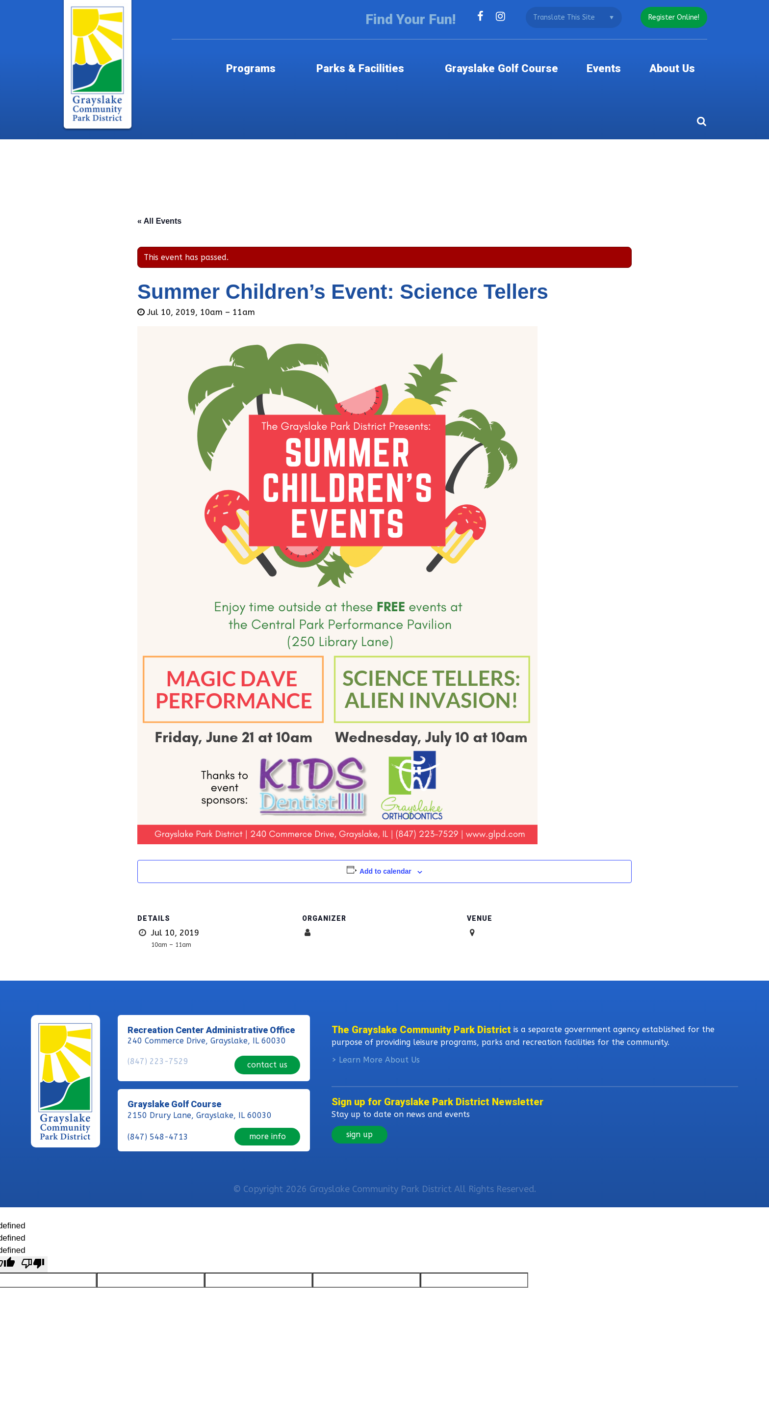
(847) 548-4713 (158, 1121)
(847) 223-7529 (158, 1051)
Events (608, 61)
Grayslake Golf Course (497, 61)
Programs (252, 61)
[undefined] (33, 1253)
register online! (672, 17)
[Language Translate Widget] (571, 17)
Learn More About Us (379, 1048)
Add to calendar (385, 860)
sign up (359, 1122)
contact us (267, 1050)
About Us (681, 61)
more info (267, 1120)
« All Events (159, 210)
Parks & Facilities (356, 61)
